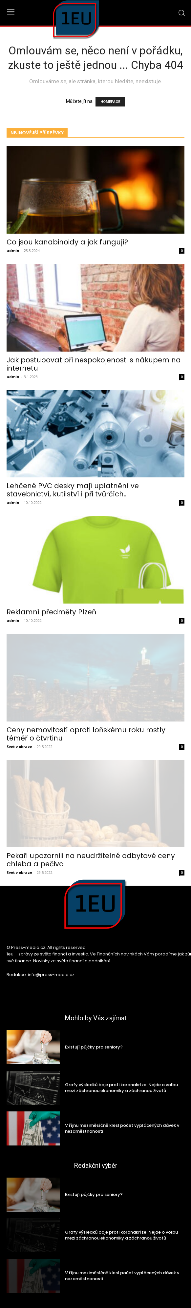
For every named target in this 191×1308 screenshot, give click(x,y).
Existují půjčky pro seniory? (94, 1047)
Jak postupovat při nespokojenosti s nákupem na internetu (94, 364)
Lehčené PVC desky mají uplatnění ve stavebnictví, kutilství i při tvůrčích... (73, 490)
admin (13, 250)
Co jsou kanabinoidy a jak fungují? (67, 242)
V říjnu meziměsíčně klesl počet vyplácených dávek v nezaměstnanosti (122, 1128)
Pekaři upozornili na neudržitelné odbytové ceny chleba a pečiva (91, 860)
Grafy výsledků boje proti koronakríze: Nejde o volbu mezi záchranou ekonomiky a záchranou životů (121, 1088)
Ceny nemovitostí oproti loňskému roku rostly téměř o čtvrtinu (86, 734)
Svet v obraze (19, 746)
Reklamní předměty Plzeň (51, 612)
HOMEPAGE (110, 102)
